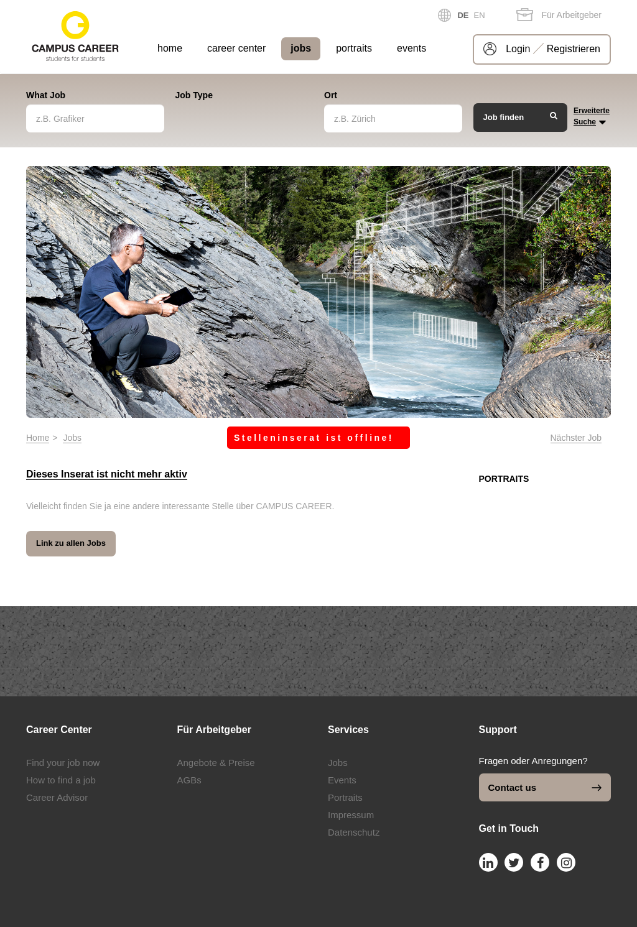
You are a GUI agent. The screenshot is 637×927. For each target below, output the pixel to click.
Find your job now (63, 762)
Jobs (72, 438)
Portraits (345, 797)
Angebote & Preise (216, 762)
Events (342, 780)
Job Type (194, 95)
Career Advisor (57, 797)
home (169, 48)
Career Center (59, 729)
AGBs (189, 780)
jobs (301, 48)
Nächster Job (576, 438)
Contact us (545, 787)
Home (37, 438)
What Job (45, 95)
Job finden (520, 116)
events (411, 48)
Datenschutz (353, 832)
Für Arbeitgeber (559, 14)
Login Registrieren (553, 49)
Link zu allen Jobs (71, 543)
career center (236, 48)
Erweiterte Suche (592, 117)
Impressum (351, 814)
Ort (330, 95)
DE (462, 15)
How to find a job (61, 780)
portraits (354, 48)
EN (479, 15)
